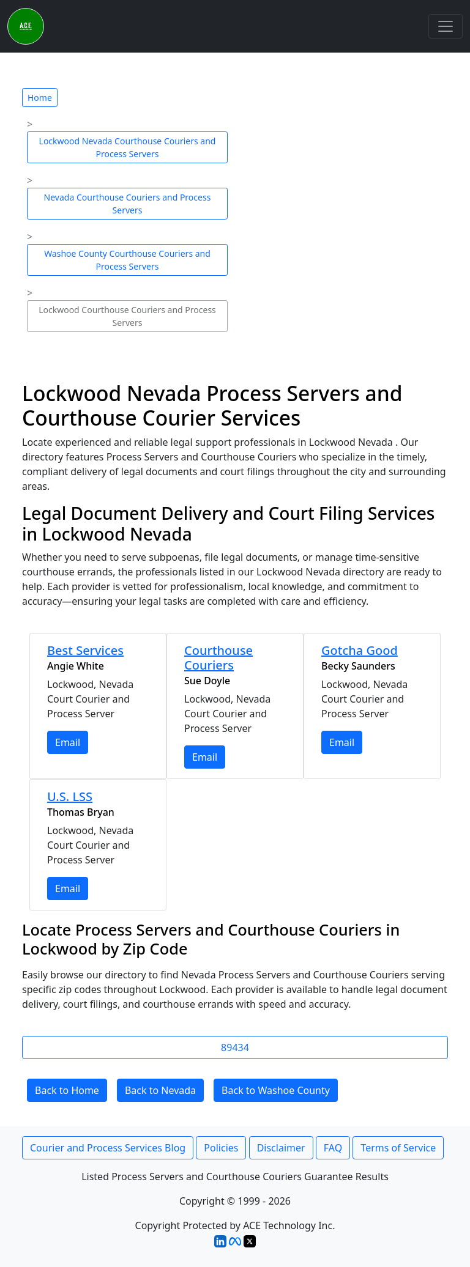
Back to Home (67, 1090)
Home (40, 97)
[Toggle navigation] (445, 26)
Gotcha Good (359, 650)
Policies (221, 1147)
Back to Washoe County (276, 1090)
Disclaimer (281, 1147)
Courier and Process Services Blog (107, 1147)
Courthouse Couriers (218, 657)
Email (67, 742)
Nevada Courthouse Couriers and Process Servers (127, 203)
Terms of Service (398, 1147)
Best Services (85, 650)
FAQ (333, 1147)
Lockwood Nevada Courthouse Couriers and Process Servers (127, 147)
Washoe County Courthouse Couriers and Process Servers (127, 260)
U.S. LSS (69, 796)
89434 (235, 1047)
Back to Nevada (160, 1090)
